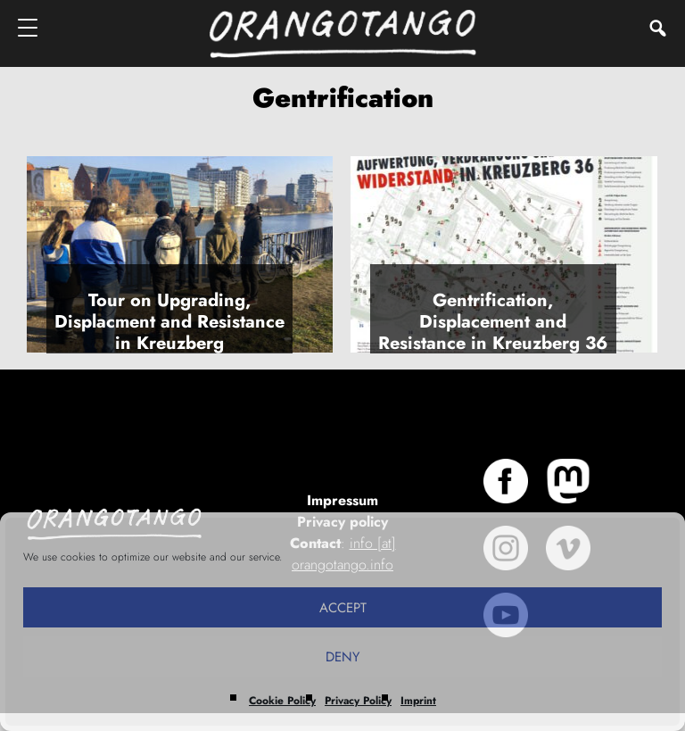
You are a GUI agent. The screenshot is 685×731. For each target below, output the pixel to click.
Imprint (418, 701)
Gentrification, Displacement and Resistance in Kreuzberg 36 (492, 321)
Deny (342, 657)
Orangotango (342, 33)
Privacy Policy (358, 701)
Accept (343, 608)
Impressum (342, 500)
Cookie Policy (282, 701)
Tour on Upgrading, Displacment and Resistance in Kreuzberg (169, 321)
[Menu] (29, 27)
